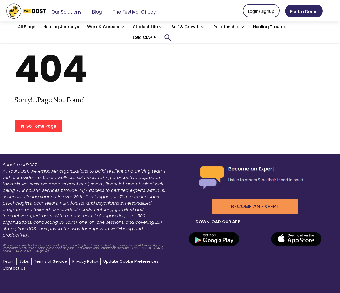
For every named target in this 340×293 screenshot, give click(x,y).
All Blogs (26, 27)
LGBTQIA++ (144, 37)
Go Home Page (38, 126)
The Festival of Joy (134, 12)
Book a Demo (304, 12)
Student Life (148, 27)
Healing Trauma (270, 27)
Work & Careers (106, 27)
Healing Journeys (61, 27)
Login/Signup (261, 11)
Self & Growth (189, 27)
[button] (168, 37)
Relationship (229, 27)
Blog (97, 12)
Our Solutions (66, 12)
